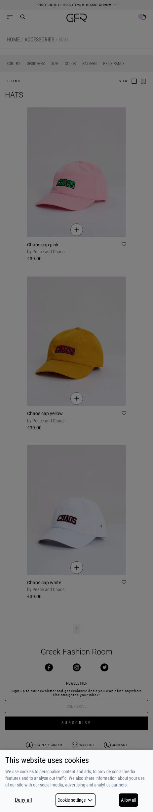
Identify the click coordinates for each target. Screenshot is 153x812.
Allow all (128, 800)
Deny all (23, 800)
